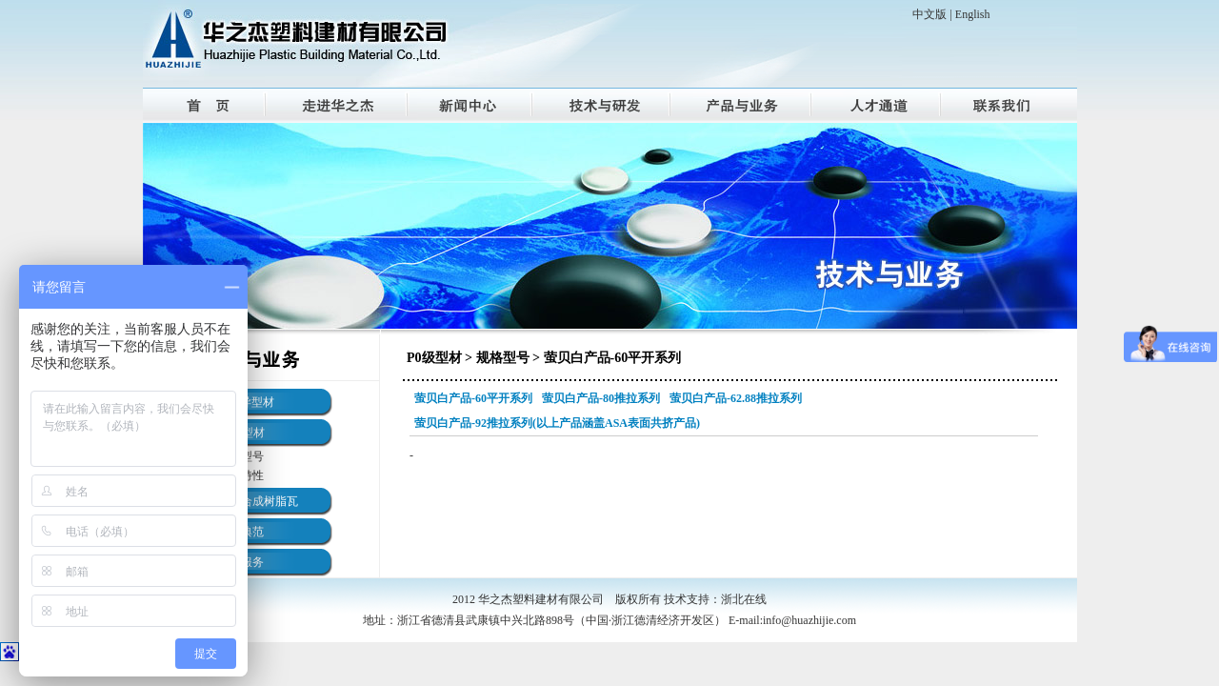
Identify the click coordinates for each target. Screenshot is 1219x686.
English (972, 14)
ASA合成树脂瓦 (258, 501)
